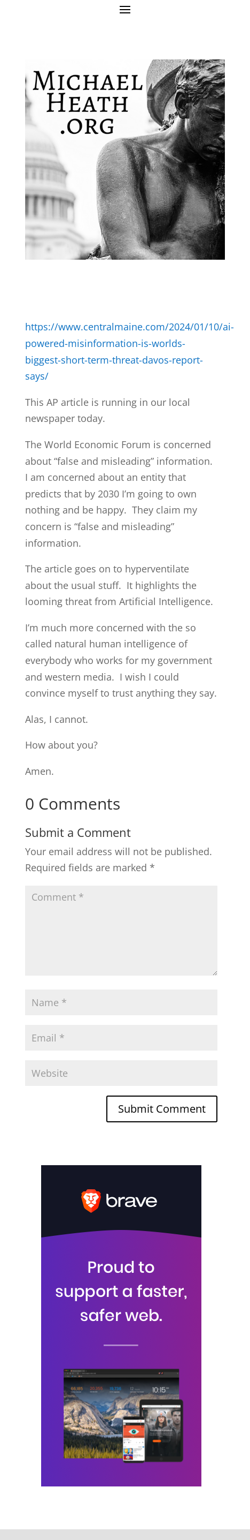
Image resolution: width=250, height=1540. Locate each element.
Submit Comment (162, 1108)
